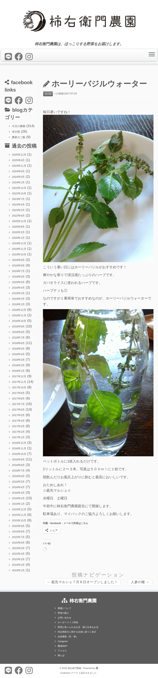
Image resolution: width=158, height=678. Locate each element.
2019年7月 (18, 271)
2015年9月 (18, 526)
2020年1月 (18, 237)
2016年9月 (18, 459)
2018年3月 (18, 359)
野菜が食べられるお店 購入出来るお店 (78, 627)
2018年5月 (18, 348)
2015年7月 (18, 537)
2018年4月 (18, 354)
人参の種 (140, 582)
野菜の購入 (63, 613)
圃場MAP (62, 646)
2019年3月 (18, 293)
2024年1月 (18, 182)
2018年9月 (18, 326)
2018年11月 (19, 315)
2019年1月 (18, 304)
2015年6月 (18, 542)
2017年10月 (19, 387)
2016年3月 (18, 492)
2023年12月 (19, 187)
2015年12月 (19, 509)
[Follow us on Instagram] (30, 56)
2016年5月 (18, 481)
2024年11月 (19, 165)
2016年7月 (18, 470)
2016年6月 (18, 476)
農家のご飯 (18, 137)
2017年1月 (18, 437)
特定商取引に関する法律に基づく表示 (77, 632)
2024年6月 (18, 171)
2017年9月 (18, 393)
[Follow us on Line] (10, 56)
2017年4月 (18, 420)
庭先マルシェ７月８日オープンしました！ (82, 582)
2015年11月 (19, 514)
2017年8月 (18, 398)
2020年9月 (18, 226)
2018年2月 (18, 365)
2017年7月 (18, 404)
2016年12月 (19, 442)
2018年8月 (18, 332)
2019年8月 (18, 265)
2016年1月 (18, 503)
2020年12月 (19, 221)
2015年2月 (18, 564)
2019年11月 (19, 248)
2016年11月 (19, 448)
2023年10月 (19, 193)
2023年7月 (18, 199)
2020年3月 (18, 232)
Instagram (63, 641)
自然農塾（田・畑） (68, 636)
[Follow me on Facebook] (20, 56)
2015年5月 (18, 548)
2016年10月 (19, 453)
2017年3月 (18, 426)
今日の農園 (18, 126)
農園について (64, 608)
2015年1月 (18, 570)
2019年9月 (18, 260)
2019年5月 (18, 282)
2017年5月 (18, 415)
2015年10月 (19, 520)
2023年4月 (18, 204)
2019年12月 (19, 243)
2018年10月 (19, 320)
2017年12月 (19, 376)
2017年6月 (18, 409)
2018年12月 (19, 309)
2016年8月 (18, 465)
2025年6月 (18, 160)
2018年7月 (18, 337)
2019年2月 (18, 298)
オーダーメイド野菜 (68, 622)
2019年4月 (18, 287)
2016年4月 (18, 487)
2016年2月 (18, 498)
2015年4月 (18, 553)
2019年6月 (18, 276)
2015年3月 (18, 559)
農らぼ (61, 655)
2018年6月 (18, 343)
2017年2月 (18, 431)
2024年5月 (18, 176)
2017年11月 (19, 381)
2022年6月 (18, 215)
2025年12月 (19, 154)
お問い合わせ (64, 617)
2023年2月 (18, 210)
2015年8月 (18, 531)
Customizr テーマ (69, 673)
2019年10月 (19, 254)
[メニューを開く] (152, 55)
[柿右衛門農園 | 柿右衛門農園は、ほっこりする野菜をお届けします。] (79, 21)
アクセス (62, 650)
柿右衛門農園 (74, 668)
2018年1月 (18, 370)
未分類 (16, 131)
